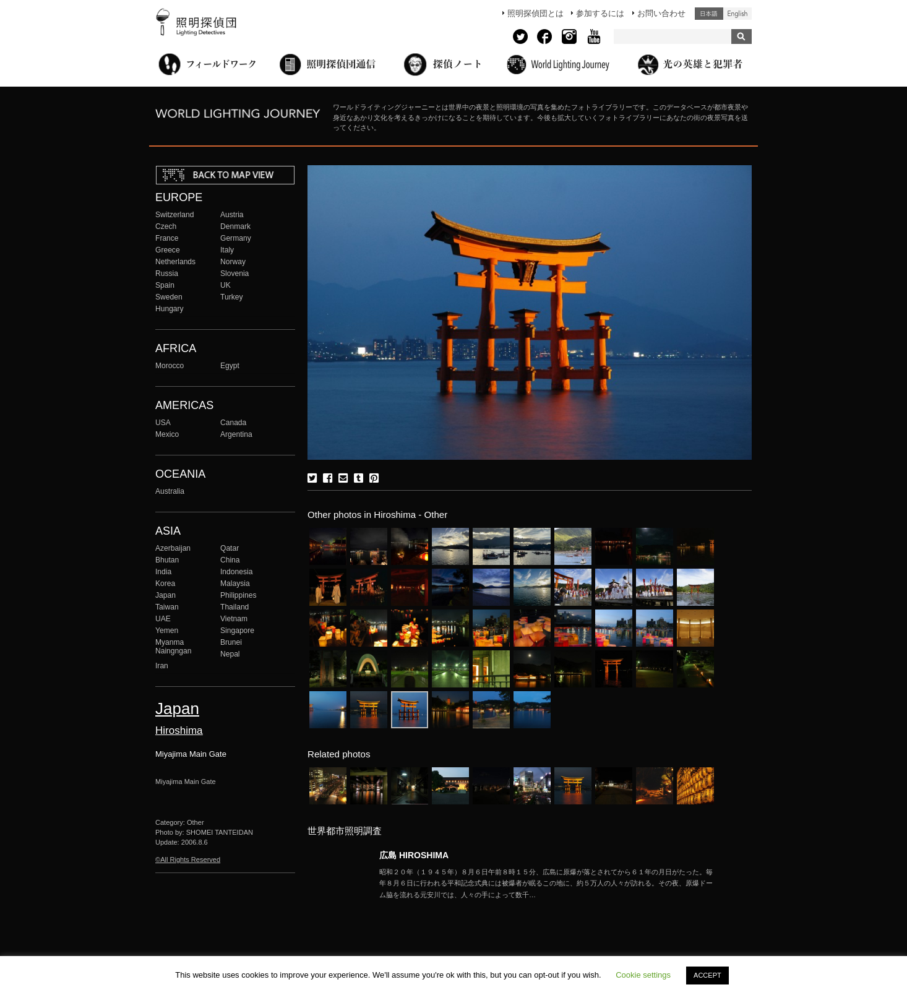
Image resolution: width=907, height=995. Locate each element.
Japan (165, 595)
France (167, 238)
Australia (169, 491)
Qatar (229, 548)
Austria (232, 214)
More (546, 883)
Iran (161, 665)
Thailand (234, 607)
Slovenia (234, 273)
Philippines (238, 595)
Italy (227, 250)
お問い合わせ (661, 13)
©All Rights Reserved (187, 859)
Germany (235, 238)
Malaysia (235, 583)
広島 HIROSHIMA (414, 855)
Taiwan (167, 607)
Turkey (231, 297)
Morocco (169, 365)
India (163, 571)
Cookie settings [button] (643, 975)
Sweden (169, 297)
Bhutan (167, 560)
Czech (165, 226)
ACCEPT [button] (707, 975)
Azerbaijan (173, 548)
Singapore (237, 630)
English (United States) (737, 13)
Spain (164, 285)
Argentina (236, 434)
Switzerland (174, 214)
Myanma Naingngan (173, 646)
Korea (165, 583)
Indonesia (236, 571)
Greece (167, 250)
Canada (233, 422)
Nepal (230, 654)
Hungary (169, 308)
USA (163, 422)
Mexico (167, 434)
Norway (233, 261)
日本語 (709, 13)
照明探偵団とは (535, 13)
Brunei (231, 642)
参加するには (600, 13)
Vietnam (233, 618)
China (230, 560)
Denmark (235, 226)
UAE (163, 618)
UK (225, 285)
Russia (166, 273)
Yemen (166, 630)
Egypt (229, 365)
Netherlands (175, 261)
